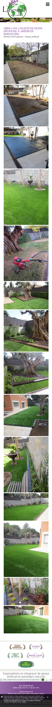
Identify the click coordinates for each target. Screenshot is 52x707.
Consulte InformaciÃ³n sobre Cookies (15, 702)
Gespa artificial (32, 36)
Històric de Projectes (13, 36)
